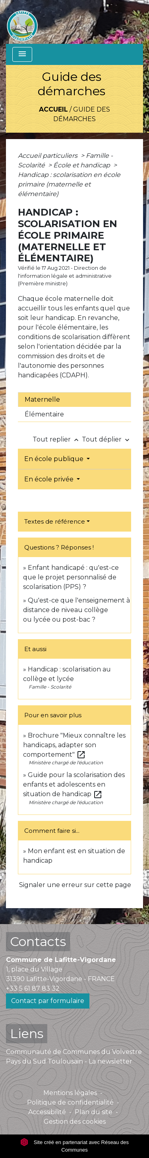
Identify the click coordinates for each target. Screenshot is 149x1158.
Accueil (53, 109)
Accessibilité (47, 1112)
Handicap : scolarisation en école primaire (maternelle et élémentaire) (69, 184)
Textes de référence (54, 521)
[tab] (74, 399)
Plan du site (93, 1112)
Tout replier (57, 439)
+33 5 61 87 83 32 (33, 988)
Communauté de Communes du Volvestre (74, 1052)
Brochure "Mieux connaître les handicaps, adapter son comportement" (74, 745)
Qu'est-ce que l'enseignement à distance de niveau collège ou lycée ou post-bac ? (76, 610)
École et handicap (82, 165)
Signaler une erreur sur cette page (75, 885)
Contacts (38, 941)
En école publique (54, 459)
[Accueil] (22, 22)
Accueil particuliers (48, 155)
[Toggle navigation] (22, 54)
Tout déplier (106, 439)
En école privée (49, 479)
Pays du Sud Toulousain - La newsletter (69, 1061)
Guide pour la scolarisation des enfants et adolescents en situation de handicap (74, 784)
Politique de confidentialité (70, 1102)
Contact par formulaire (47, 1001)
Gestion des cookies (75, 1121)
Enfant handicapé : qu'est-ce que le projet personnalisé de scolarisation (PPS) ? (71, 577)
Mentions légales (70, 1093)
